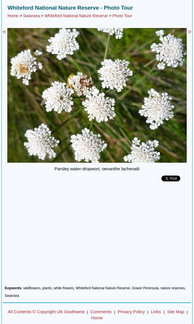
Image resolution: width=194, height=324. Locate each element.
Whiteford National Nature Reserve (76, 15)
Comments (101, 311)
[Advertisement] (97, 236)
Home (13, 15)
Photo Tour (122, 15)
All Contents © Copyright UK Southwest (46, 311)
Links (156, 311)
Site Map (175, 311)
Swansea (31, 15)
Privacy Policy (131, 311)
